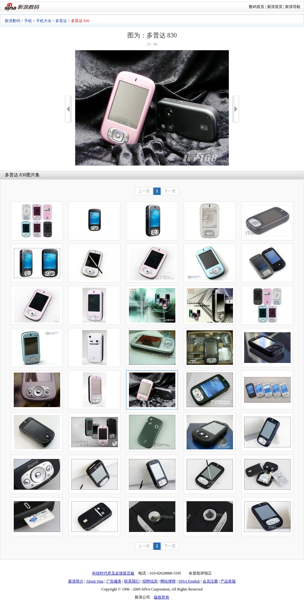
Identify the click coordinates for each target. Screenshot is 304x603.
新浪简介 (76, 581)
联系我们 (132, 581)
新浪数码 (12, 21)
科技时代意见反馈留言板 (113, 573)
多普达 (61, 21)
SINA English (189, 581)
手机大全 (44, 21)
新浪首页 (275, 6)
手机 (28, 21)
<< (68, 109)
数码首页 (256, 6)
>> (235, 109)
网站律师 (168, 581)
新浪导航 (292, 6)
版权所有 (161, 597)
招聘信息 (150, 581)
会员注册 (210, 581)
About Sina (94, 581)
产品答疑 (228, 581)
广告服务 (114, 581)
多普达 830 (15, 175)
